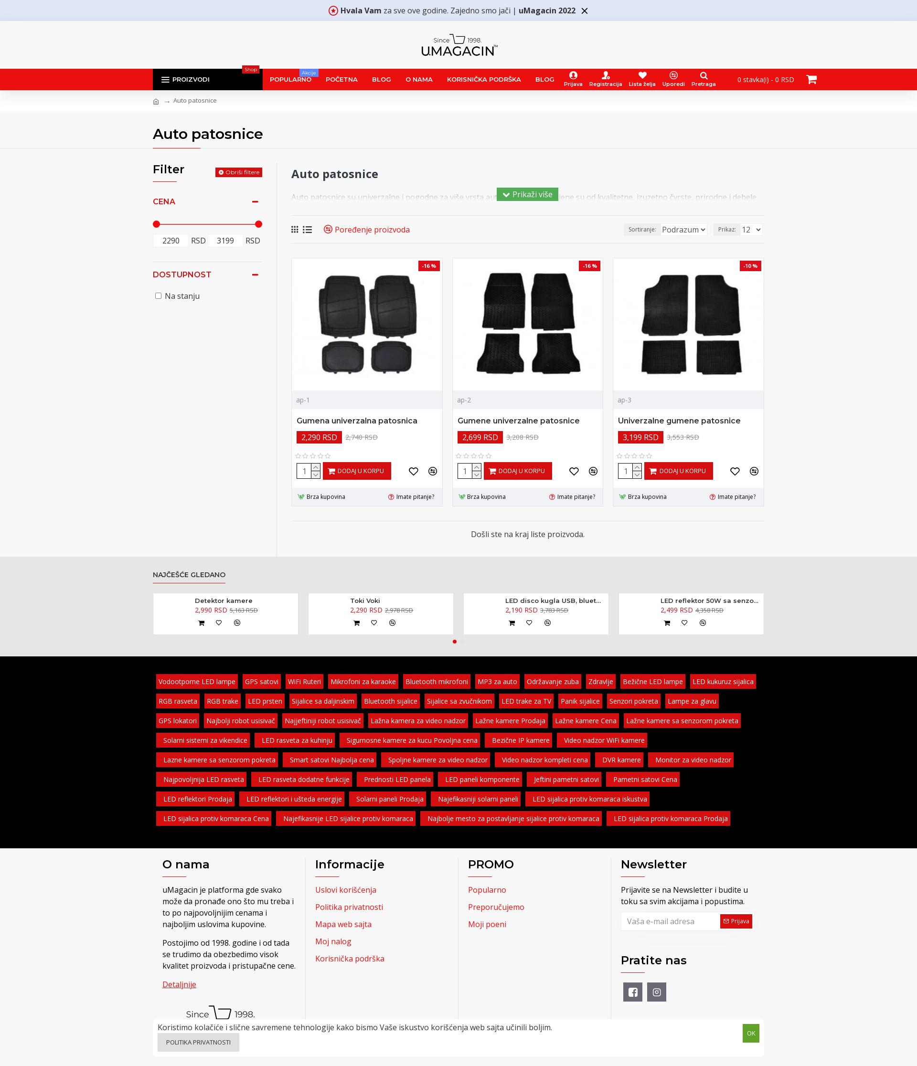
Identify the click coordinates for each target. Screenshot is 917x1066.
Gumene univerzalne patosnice (519, 420)
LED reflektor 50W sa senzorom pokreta (710, 600)
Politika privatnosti (198, 1042)
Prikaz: (730, 229)
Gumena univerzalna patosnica (357, 420)
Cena (164, 201)
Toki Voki (365, 600)
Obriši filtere (242, 172)
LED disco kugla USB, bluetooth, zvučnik (555, 600)
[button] (455, 642)
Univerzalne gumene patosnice (679, 420)
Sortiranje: (607, 229)
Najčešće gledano (189, 575)
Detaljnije (179, 984)
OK (751, 1032)
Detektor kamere (224, 600)
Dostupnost (182, 274)
